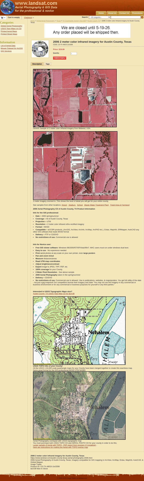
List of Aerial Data (8, 46)
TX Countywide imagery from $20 (74, 21)
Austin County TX (94, 21)
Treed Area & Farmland (120, 205)
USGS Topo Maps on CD (11, 28)
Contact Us (124, 13)
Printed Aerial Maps (9, 31)
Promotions (137, 13)
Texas (59, 21)
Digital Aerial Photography (46, 21)
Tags (48, 64)
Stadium (72, 205)
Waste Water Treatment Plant (96, 205)
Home (101, 13)
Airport (64, 205)
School (80, 205)
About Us (112, 13)
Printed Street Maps (9, 34)
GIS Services (6, 51)
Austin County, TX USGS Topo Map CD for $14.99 (53, 294)
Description (37, 64)
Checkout (28, 17)
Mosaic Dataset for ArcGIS (12, 48)
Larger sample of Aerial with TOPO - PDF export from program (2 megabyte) (64, 445)
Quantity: (56, 53)
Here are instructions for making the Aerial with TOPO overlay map (60, 447)
